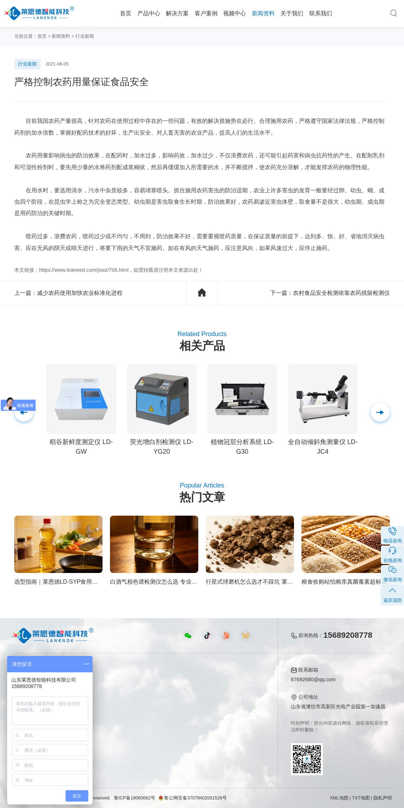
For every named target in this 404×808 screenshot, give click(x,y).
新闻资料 (263, 13)
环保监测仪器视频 (141, 736)
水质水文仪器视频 (141, 704)
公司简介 (238, 682)
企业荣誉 (238, 704)
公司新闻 (193, 682)
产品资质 (238, 692)
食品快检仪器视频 (141, 692)
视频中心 (234, 13)
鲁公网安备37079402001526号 (192, 798)
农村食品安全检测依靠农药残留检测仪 (341, 293)
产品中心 (148, 13)
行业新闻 (84, 36)
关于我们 (291, 13)
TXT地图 (361, 798)
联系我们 (320, 13)
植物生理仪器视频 (141, 714)
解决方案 (177, 13)
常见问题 (193, 704)
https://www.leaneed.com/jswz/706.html (83, 270)
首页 (125, 13)
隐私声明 (382, 798)
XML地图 (339, 798)
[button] (380, 412)
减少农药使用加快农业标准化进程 (79, 293)
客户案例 (206, 13)
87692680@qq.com (313, 679)
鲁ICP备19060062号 (134, 798)
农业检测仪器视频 (141, 682)
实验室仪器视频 (138, 725)
